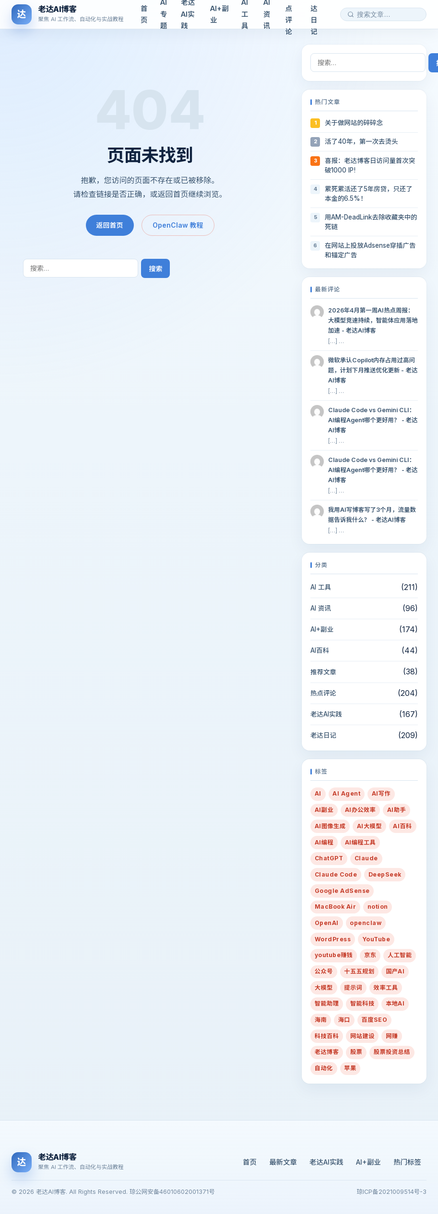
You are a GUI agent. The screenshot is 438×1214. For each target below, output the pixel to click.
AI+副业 (321, 629)
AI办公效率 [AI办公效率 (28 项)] (360, 809)
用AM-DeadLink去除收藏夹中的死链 (371, 222)
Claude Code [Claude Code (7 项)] (336, 874)
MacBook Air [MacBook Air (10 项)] (335, 906)
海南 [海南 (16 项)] (321, 1019)
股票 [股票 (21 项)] (356, 1051)
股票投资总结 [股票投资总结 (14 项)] (392, 1051)
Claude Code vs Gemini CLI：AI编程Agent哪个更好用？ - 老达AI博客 (373, 420)
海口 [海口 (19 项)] (344, 1019)
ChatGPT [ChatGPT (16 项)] (329, 858)
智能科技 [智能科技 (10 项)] (362, 1003)
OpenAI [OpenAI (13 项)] (327, 922)
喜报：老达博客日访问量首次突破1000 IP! (370, 165)
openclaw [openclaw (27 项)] (365, 922)
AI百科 (319, 650)
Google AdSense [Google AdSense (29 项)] (342, 890)
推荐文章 (323, 672)
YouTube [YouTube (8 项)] (376, 939)
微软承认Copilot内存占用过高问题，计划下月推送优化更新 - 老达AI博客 (373, 370)
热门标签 (407, 1162)
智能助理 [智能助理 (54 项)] (327, 1003)
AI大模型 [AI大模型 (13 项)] (369, 826)
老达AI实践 (326, 714)
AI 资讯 (320, 608)
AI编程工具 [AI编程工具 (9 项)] (360, 842)
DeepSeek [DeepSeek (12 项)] (385, 874)
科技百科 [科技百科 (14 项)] (327, 1036)
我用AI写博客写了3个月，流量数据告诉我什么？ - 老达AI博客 (372, 514)
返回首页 (109, 225)
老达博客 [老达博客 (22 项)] (327, 1051)
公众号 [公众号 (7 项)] (324, 971)
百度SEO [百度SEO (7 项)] (375, 1019)
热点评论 (323, 693)
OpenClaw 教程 (178, 225)
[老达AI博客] (68, 14)
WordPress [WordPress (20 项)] (333, 939)
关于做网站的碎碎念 (354, 123)
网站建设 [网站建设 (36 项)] (362, 1036)
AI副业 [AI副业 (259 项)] (324, 809)
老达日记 (323, 735)
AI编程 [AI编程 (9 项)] (324, 842)
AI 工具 (320, 587)
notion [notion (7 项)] (377, 906)
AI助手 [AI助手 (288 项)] (396, 809)
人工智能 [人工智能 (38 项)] (400, 955)
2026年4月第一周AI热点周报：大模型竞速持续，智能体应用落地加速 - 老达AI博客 (373, 320)
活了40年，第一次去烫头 (361, 141)
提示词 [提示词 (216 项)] (353, 987)
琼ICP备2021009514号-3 (391, 1191)
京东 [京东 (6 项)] (370, 955)
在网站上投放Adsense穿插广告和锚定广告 (370, 250)
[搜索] (350, 14)
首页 (250, 1162)
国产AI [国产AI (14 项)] (395, 971)
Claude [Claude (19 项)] (366, 858)
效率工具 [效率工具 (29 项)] (386, 987)
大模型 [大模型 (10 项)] (324, 987)
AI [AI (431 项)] (318, 793)
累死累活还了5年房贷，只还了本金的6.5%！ (369, 193)
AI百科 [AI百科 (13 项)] (402, 826)
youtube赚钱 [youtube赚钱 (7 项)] (334, 955)
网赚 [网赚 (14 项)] (392, 1036)
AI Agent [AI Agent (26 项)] (346, 793)
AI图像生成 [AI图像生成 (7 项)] (330, 826)
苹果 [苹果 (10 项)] (350, 1068)
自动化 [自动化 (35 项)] (324, 1068)
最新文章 (283, 1162)
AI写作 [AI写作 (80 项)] (381, 793)
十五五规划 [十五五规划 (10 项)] (359, 971)
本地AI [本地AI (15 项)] (395, 1003)
